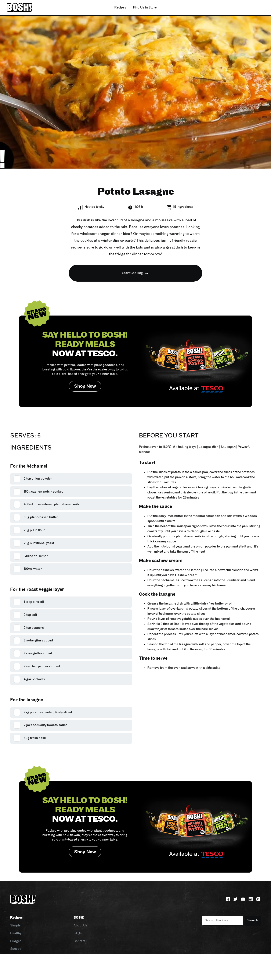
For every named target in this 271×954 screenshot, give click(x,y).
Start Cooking (132, 273)
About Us (80, 925)
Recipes (16, 917)
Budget (15, 941)
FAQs (77, 933)
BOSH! (78, 917)
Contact (79, 941)
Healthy (15, 933)
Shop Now (85, 386)
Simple (15, 925)
